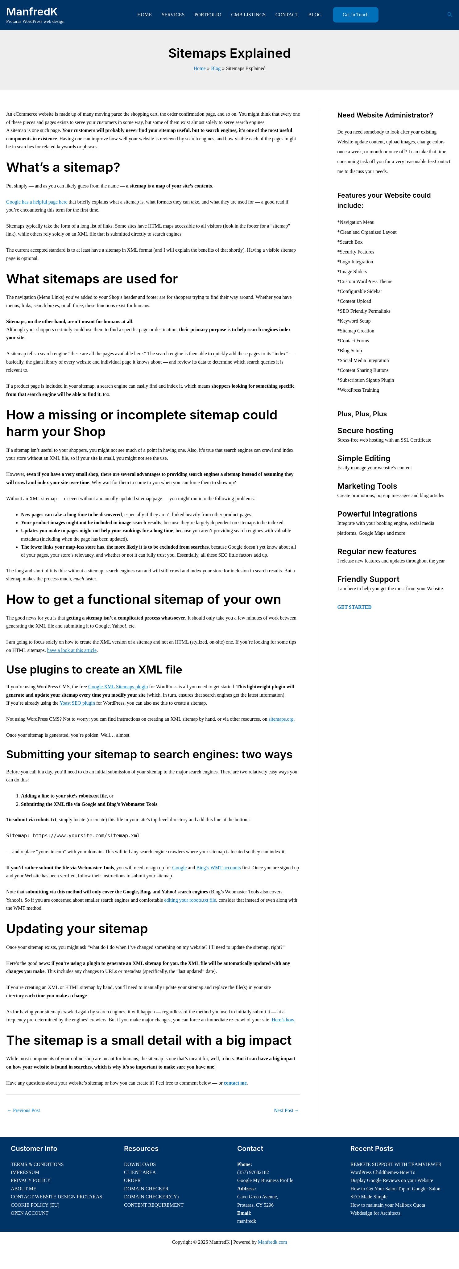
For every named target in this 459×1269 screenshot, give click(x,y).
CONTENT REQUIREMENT (154, 1205)
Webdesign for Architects (375, 1213)
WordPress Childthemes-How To (383, 1172)
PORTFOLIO (207, 14)
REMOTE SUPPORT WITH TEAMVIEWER (395, 1164)
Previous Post (23, 1110)
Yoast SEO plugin (77, 703)
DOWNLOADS (140, 1164)
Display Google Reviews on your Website (391, 1180)
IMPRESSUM (25, 1172)
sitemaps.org (281, 719)
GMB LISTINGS (248, 14)
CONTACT (286, 14)
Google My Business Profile (265, 1180)
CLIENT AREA (140, 1172)
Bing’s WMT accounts (218, 867)
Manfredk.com (272, 1242)
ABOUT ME (23, 1188)
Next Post (287, 1110)
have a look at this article (72, 650)
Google (179, 867)
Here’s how (283, 1019)
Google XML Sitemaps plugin (118, 686)
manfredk (246, 1221)
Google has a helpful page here (37, 201)
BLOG (315, 14)
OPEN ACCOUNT (29, 1213)
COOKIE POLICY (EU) (35, 1205)
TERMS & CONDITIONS (37, 1164)
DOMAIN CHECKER (146, 1188)
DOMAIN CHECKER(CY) (151, 1196)
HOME (144, 14)
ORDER (132, 1180)
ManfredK (32, 11)
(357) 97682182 (253, 1172)
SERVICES (173, 14)
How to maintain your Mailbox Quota (387, 1205)
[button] (355, 15)
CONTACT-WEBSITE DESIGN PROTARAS (56, 1196)
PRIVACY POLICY (31, 1180)
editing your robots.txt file (190, 900)
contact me (235, 1083)
